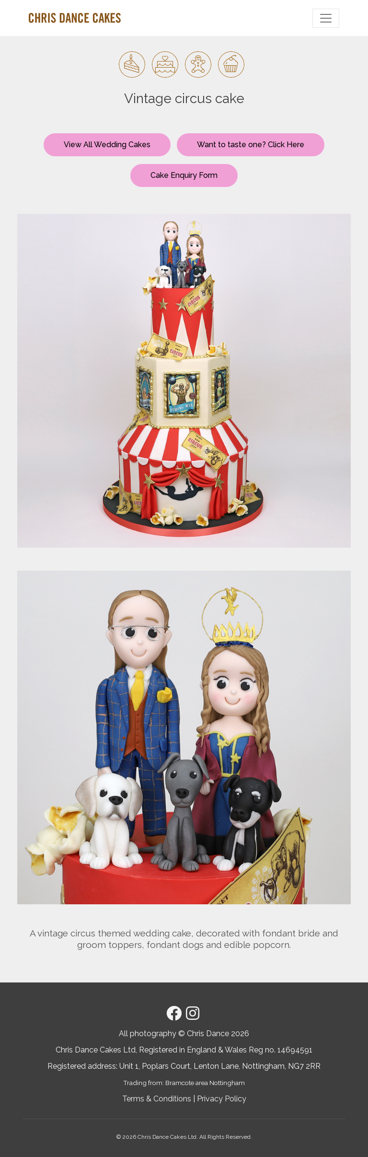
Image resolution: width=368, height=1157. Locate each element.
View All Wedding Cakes (107, 144)
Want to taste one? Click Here (250, 144)
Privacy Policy (221, 1098)
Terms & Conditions (156, 1098)
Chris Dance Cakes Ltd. (168, 1137)
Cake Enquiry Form (184, 175)
